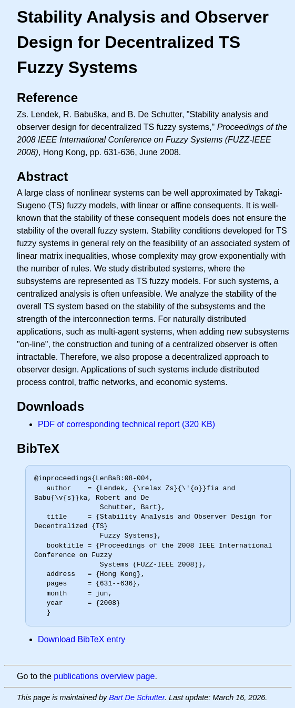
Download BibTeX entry (81, 639)
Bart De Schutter (137, 697)
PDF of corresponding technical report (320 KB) (126, 424)
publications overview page (104, 676)
